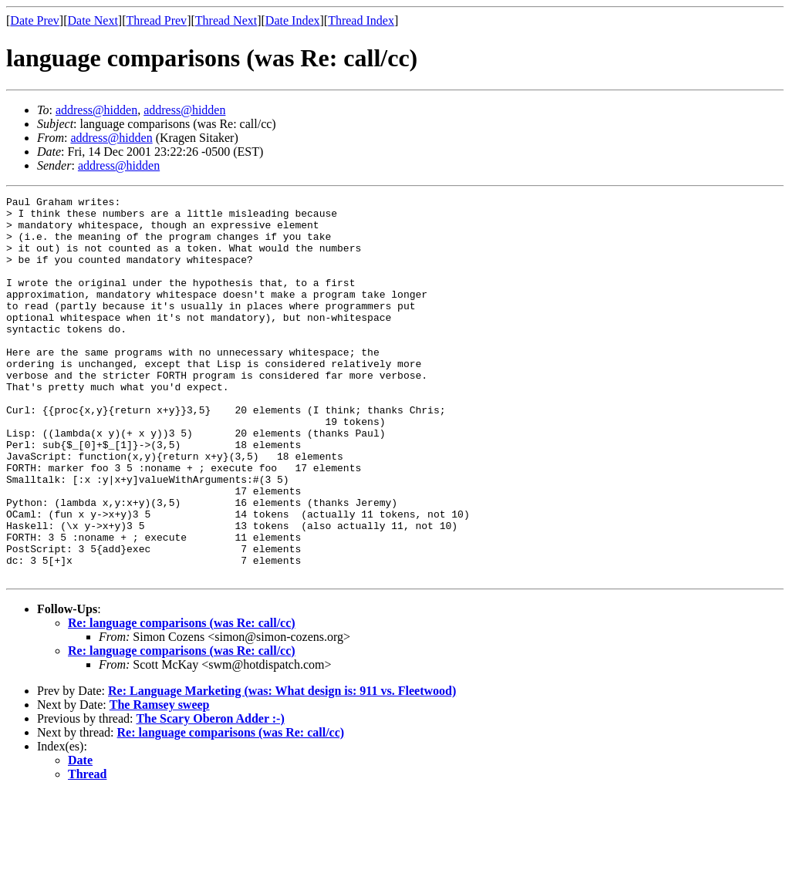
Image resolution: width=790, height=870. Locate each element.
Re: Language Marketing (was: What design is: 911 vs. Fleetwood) (282, 767)
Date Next (93, 20)
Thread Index (361, 20)
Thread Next (226, 20)
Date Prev (34, 20)
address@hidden (96, 109)
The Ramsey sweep (160, 780)
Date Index (292, 20)
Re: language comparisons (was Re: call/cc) (181, 699)
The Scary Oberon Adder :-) (210, 794)
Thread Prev (156, 20)
